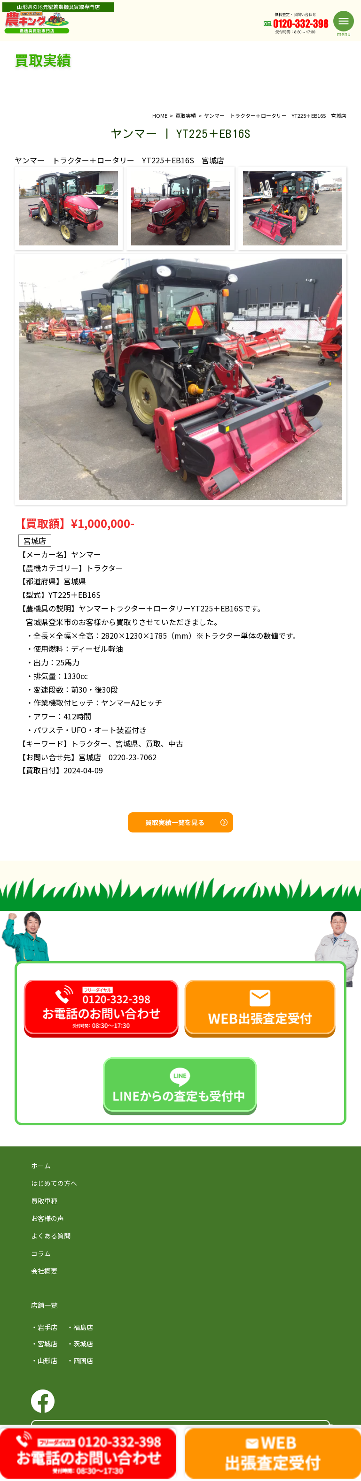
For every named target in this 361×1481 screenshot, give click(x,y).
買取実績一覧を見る (186, 822)
